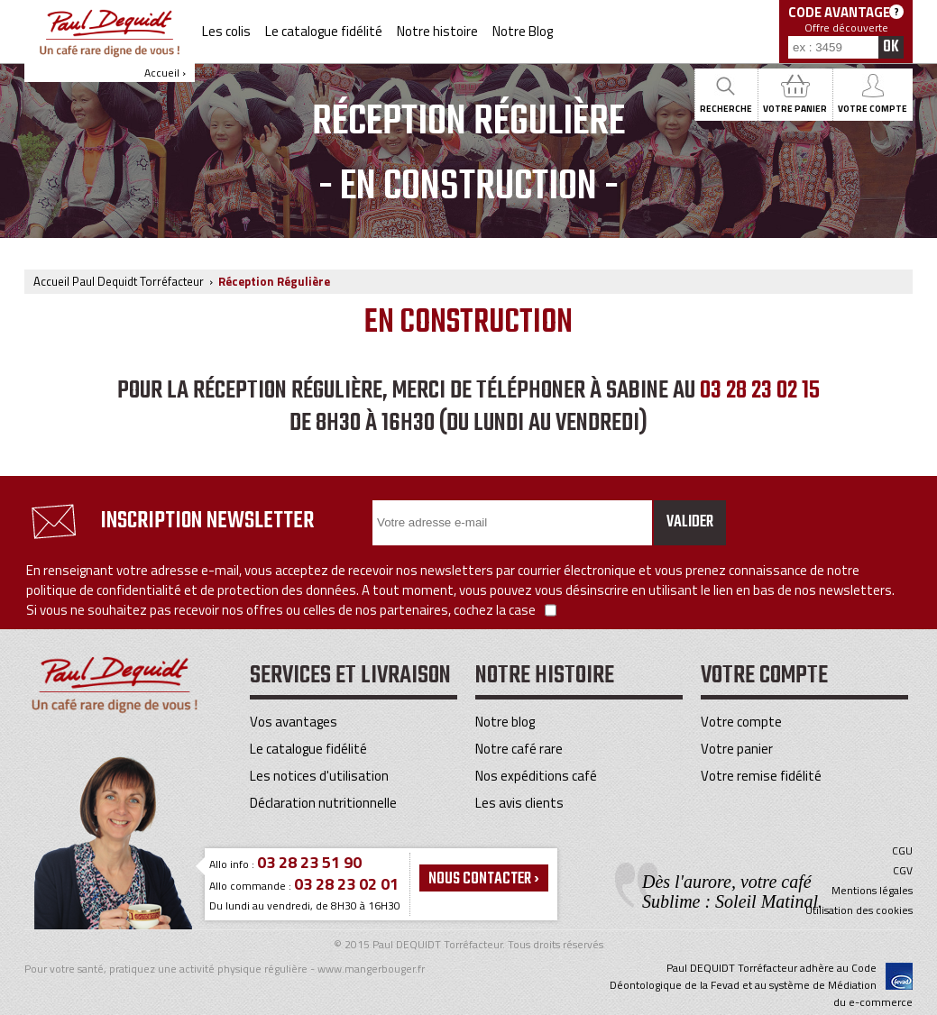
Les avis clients (519, 802)
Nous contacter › (483, 879)
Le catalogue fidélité (323, 31)
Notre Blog (522, 31)
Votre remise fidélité (761, 775)
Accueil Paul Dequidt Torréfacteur (118, 281)
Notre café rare (519, 748)
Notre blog (505, 721)
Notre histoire (437, 31)
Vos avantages (293, 721)
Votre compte (741, 721)
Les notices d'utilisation (319, 775)
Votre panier (737, 748)
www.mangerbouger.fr (371, 968)
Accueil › (109, 45)
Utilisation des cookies (859, 910)
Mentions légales (872, 890)
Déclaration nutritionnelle (323, 802)
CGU (902, 851)
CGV (903, 871)
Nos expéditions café (536, 775)
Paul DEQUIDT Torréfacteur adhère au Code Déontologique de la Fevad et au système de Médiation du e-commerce (761, 984)
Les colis (226, 31)
